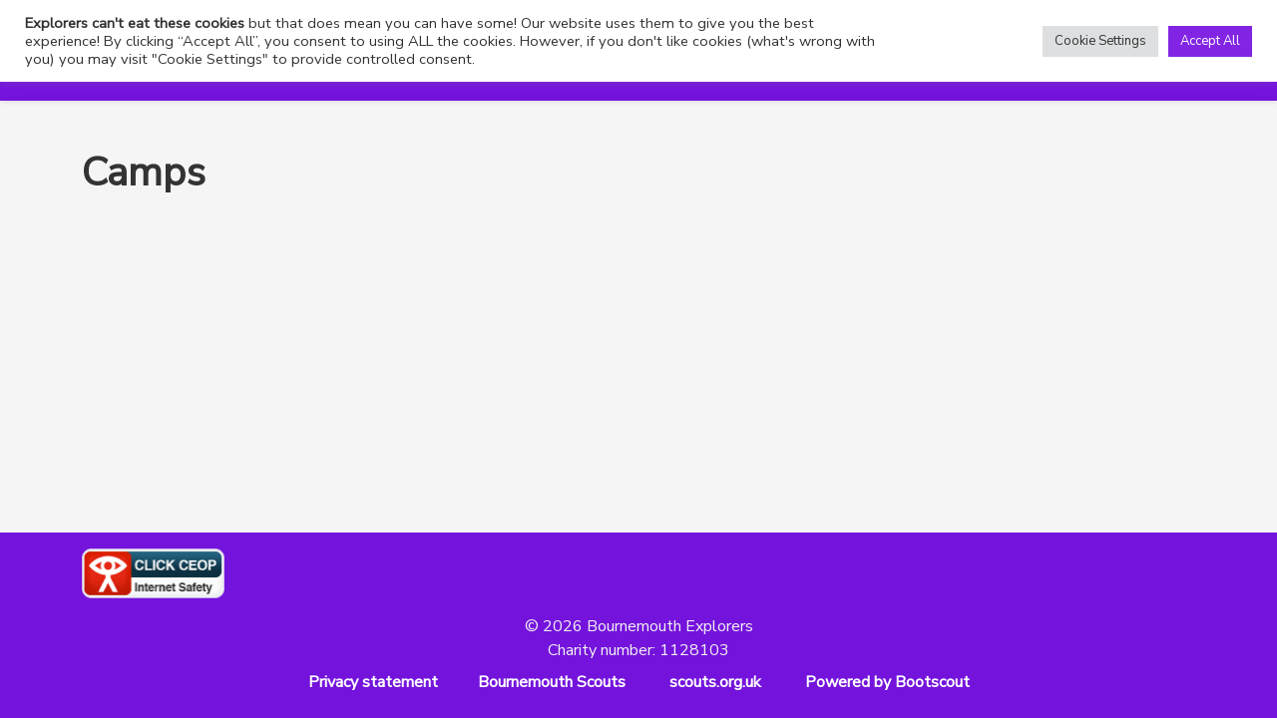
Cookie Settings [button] (1100, 41)
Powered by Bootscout (887, 682)
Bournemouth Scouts (552, 682)
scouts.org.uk (715, 682)
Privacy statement (373, 682)
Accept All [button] (1210, 41)
